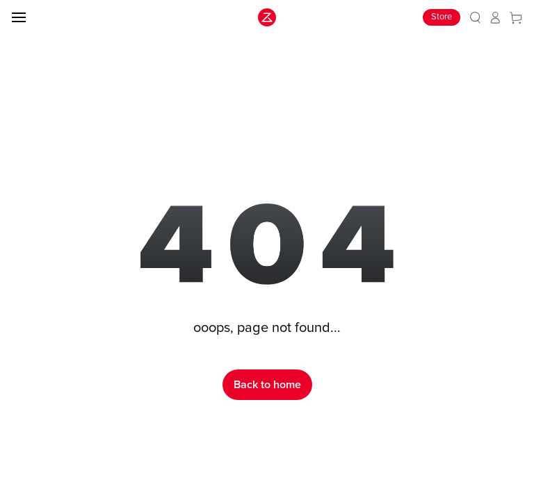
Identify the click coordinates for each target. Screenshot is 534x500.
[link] (475, 18)
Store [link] (441, 17)
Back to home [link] (267, 384)
